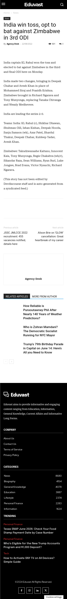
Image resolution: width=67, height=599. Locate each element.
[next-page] (11, 361)
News (16, 12)
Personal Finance (13, 524)
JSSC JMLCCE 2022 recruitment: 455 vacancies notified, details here (16, 238)
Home (7, 12)
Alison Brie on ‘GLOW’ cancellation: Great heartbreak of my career (49, 236)
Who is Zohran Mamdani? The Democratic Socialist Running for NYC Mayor (40, 331)
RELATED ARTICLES (17, 296)
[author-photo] (33, 260)
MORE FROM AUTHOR (44, 296)
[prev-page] (6, 361)
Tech (6, 553)
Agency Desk (13, 43)
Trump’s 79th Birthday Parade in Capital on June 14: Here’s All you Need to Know (43, 348)
